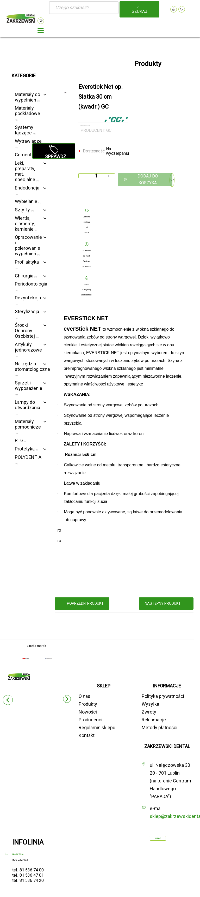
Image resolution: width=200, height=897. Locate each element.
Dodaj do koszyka (141, 179)
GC (108, 130)
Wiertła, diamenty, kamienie (26, 223)
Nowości (88, 712)
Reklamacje (154, 719)
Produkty (88, 704)
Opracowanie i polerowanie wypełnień (28, 245)
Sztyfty (24, 209)
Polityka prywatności (163, 696)
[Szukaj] (83, 7)
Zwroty (149, 712)
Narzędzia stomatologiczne (32, 369)
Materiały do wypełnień (27, 97)
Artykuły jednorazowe (28, 349)
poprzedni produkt (82, 603)
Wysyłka (150, 704)
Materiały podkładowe (27, 113)
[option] (65, 92)
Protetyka (26, 449)
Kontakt (87, 735)
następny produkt (166, 603)
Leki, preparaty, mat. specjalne (27, 171)
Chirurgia (26, 275)
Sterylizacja (27, 314)
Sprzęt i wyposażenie (28, 388)
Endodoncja (27, 190)
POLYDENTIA (28, 459)
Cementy (26, 154)
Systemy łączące (25, 129)
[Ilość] (97, 176)
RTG (20, 440)
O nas (84, 696)
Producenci (90, 719)
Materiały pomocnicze (28, 426)
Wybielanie (28, 201)
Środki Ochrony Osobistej (27, 330)
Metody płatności (159, 727)
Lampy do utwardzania (27, 407)
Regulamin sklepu (97, 727)
